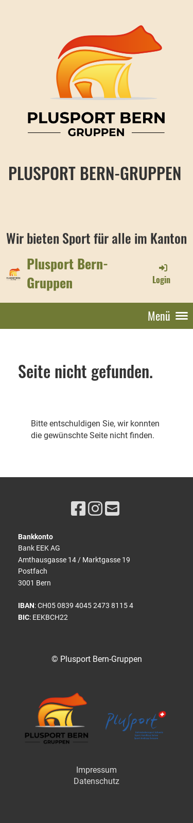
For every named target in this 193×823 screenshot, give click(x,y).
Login (161, 274)
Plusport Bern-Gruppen (67, 273)
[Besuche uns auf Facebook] (78, 509)
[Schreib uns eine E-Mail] (112, 509)
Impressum (96, 770)
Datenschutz (96, 781)
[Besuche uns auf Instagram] (95, 509)
